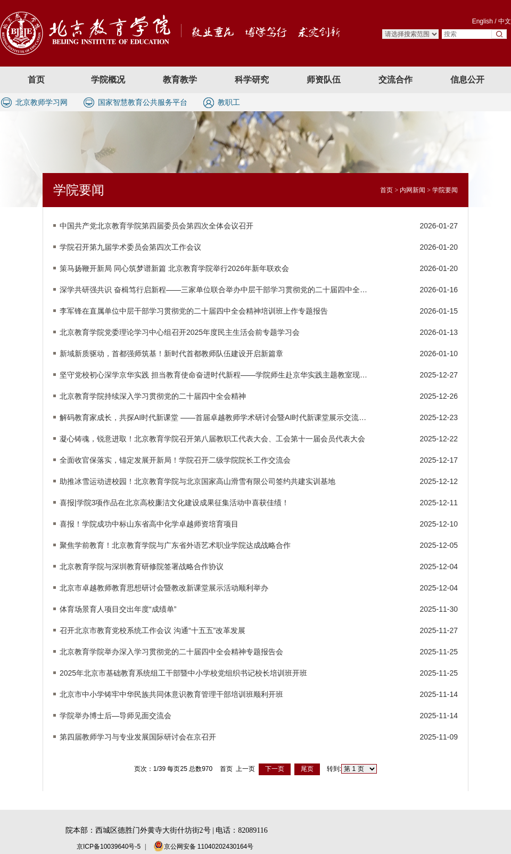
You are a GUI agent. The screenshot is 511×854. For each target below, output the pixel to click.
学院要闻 (445, 190)
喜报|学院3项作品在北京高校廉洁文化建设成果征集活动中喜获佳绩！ (174, 502)
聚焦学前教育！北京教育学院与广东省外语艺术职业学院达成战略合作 (175, 545)
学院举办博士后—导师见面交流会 (115, 715)
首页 (386, 190)
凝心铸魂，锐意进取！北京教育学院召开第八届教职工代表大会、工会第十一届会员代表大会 (212, 438)
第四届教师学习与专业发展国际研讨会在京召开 (138, 737)
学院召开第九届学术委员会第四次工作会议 (130, 247)
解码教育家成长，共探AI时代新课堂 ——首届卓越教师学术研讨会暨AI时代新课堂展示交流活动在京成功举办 (213, 417)
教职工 (229, 102)
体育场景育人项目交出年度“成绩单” (118, 609)
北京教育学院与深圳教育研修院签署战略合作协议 (142, 566)
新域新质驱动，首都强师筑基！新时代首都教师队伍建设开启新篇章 (171, 353)
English (482, 21)
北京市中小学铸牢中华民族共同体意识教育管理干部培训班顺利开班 (171, 694)
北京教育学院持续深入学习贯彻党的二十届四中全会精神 (153, 396)
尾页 (307, 769)
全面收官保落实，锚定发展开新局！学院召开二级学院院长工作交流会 (175, 460)
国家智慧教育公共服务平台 (142, 102)
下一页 (274, 769)
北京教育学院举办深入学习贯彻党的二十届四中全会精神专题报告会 (171, 651)
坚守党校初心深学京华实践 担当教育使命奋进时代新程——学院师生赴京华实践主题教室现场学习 (213, 375)
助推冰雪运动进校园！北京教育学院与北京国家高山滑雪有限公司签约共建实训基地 (197, 481)
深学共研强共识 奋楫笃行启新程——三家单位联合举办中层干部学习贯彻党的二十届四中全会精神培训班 (213, 289)
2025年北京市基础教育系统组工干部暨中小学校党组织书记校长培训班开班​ (183, 673)
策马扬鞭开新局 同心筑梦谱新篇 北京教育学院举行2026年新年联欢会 (174, 268)
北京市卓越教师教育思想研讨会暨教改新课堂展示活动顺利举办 (164, 588)
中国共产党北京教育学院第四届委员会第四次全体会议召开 (156, 225)
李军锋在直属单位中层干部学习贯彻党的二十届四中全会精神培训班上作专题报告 (194, 311)
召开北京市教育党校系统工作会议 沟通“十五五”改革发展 (152, 630)
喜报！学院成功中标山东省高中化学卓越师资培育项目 (149, 524)
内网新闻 (412, 190)
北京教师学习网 (41, 102)
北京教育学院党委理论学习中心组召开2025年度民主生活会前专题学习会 (180, 332)
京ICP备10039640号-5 (109, 846)
